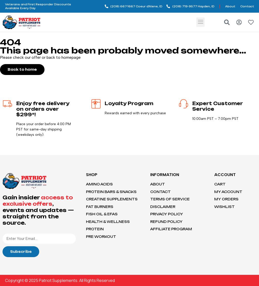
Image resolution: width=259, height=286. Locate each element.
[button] (200, 22)
